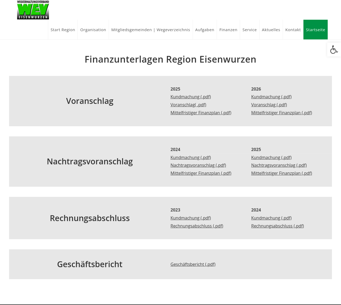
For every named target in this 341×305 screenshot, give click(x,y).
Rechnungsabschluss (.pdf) (196, 226)
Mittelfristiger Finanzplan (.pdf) (200, 113)
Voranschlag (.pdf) (269, 105)
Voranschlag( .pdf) (188, 105)
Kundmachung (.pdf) (190, 97)
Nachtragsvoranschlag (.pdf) (198, 165)
